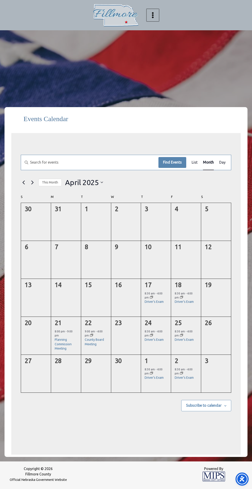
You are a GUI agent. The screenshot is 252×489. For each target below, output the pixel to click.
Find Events (172, 162)
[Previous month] (23, 182)
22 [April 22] (88, 323)
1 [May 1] (146, 360)
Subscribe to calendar (203, 405)
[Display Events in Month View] (208, 162)
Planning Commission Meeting (63, 344)
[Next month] (32, 182)
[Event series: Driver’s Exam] (151, 297)
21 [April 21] (58, 323)
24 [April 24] (148, 323)
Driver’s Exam (154, 301)
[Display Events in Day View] (222, 162)
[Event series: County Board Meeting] (91, 335)
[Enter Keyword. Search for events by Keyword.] (89, 162)
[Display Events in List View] (195, 162)
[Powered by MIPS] (214, 476)
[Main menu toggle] (153, 15)
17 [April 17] (148, 285)
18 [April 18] (178, 285)
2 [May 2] (176, 360)
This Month (50, 182)
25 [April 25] (178, 323)
